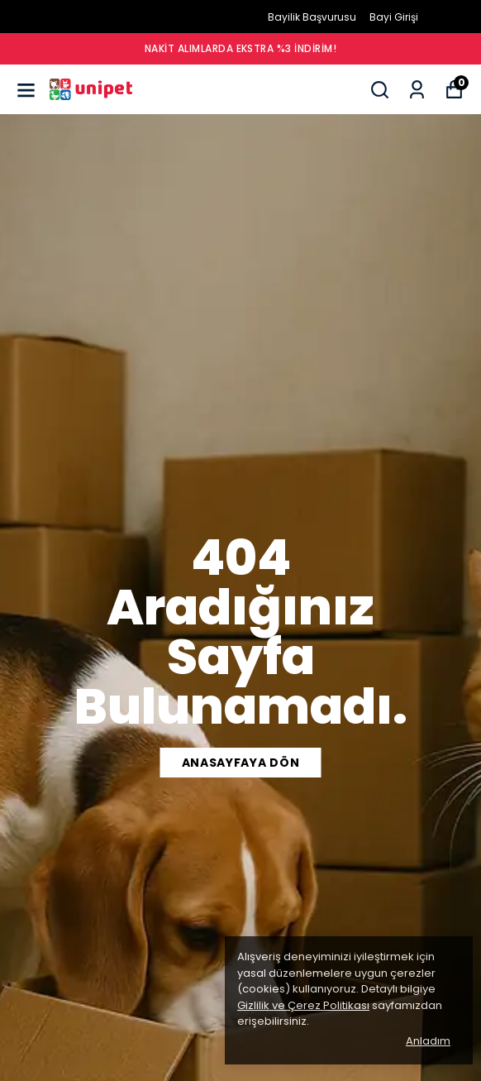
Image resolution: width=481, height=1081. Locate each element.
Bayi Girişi (393, 17)
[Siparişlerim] (417, 89)
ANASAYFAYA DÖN (241, 762)
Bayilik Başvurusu (312, 17)
